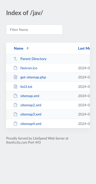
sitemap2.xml (27, 105)
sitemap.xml (26, 96)
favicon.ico (25, 68)
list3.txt (22, 86)
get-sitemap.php (29, 77)
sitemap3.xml (27, 114)
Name (18, 48)
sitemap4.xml (27, 123)
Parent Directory (30, 58)
